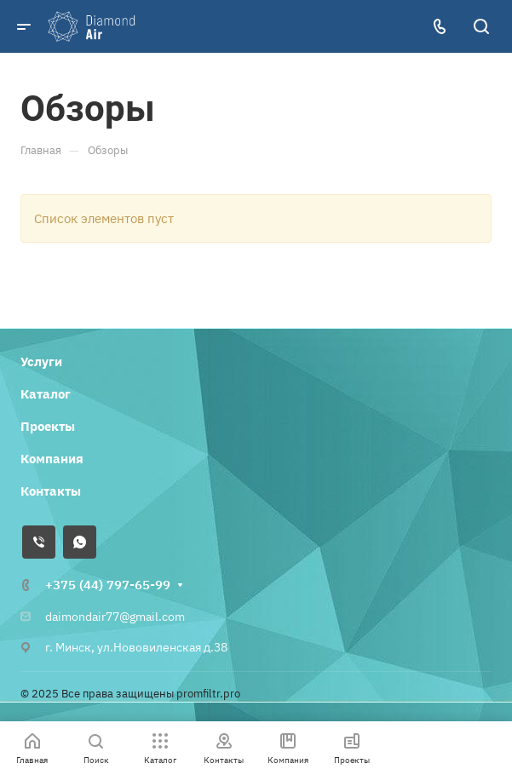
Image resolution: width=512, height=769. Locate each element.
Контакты (50, 491)
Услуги (41, 361)
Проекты (47, 426)
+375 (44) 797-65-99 (107, 585)
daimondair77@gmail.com (115, 616)
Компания (51, 458)
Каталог (45, 394)
